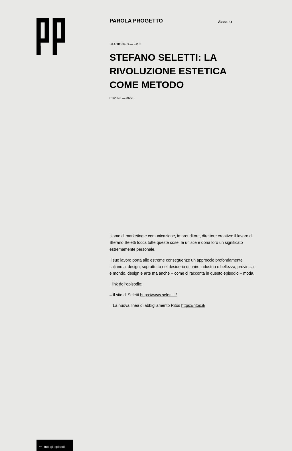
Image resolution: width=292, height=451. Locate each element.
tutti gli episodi (52, 446)
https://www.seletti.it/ (158, 295)
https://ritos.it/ (193, 305)
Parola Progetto (136, 21)
